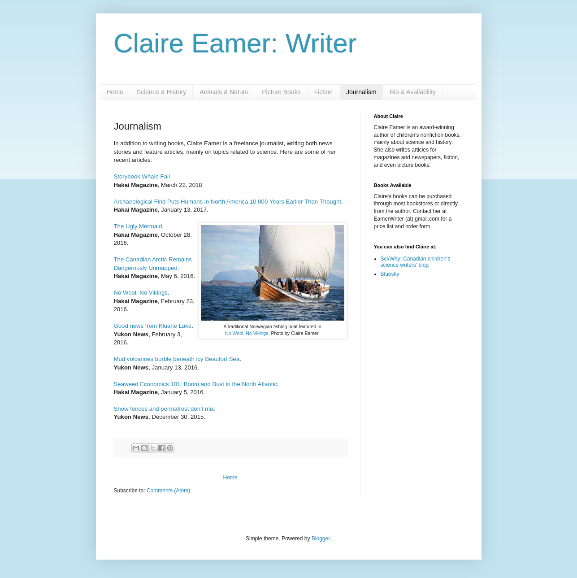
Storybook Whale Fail (142, 176)
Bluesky (390, 274)
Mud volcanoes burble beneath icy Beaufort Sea (177, 359)
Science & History (161, 92)
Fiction (323, 92)
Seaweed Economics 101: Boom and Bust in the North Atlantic (195, 384)
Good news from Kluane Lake (153, 325)
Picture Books (281, 92)
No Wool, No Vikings (246, 333)
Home (115, 92)
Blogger (321, 538)
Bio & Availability (413, 92)
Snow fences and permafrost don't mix (164, 408)
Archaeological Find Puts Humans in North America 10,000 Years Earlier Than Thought (228, 201)
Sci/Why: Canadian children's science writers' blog (416, 262)
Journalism (361, 92)
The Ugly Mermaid (138, 226)
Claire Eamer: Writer (235, 43)
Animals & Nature (224, 92)
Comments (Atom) (168, 490)
